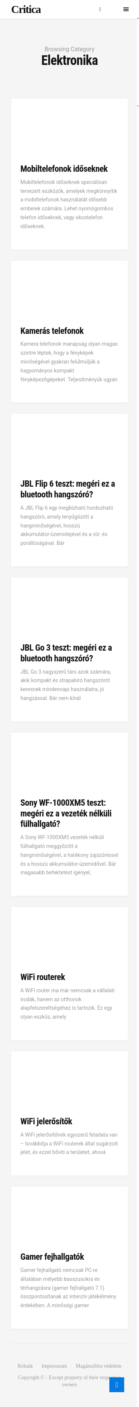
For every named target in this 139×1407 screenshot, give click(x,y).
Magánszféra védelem (98, 1366)
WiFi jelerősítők (46, 1121)
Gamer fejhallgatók (52, 1257)
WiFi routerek (42, 977)
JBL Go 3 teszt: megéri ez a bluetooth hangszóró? (66, 653)
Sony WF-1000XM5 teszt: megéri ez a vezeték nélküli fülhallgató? (66, 813)
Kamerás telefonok (51, 331)
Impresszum (54, 1366)
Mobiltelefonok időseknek (63, 169)
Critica (25, 9)
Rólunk (25, 1366)
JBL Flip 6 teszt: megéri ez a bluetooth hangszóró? (67, 489)
